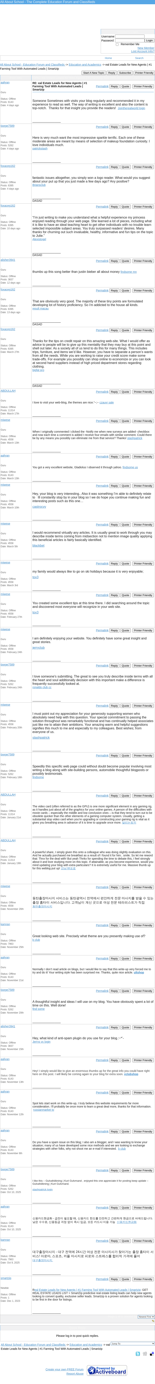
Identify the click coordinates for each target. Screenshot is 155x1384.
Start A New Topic (93, 72)
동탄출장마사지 (42, 906)
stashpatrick (134, 438)
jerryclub (38, 647)
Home (108, 58)
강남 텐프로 (68, 868)
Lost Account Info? (142, 51)
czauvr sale (106, 402)
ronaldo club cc (41, 687)
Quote (125, 86)
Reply (111, 72)
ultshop (139, 972)
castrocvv (39, 506)
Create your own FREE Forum (65, 1369)
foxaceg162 (8, 166)
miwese (5, 419)
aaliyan (5, 82)
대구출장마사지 (42, 1260)
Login (149, 40)
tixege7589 (8, 125)
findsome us (130, 467)
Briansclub (39, 185)
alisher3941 (8, 259)
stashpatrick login (42, 1189)
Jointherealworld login (131, 108)
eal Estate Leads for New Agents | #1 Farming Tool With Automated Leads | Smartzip (88, 1289)
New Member (146, 48)
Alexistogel (39, 239)
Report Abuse (75, 1373)
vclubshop (131, 1074)
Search (139, 58)
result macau (40, 308)
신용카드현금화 (127, 1222)
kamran (5, 924)
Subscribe (125, 72)
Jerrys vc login (41, 1041)
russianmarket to (43, 1109)
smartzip (6, 1278)
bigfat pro (38, 370)
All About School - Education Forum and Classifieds (32, 64)
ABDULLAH (8, 390)
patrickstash (40, 148)
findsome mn (128, 271)
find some (38, 1009)
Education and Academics (85, 64)
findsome (38, 777)
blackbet (38, 545)
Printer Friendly (144, 72)
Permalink (102, 86)
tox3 (35, 577)
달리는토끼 (129, 822)
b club (36, 939)
